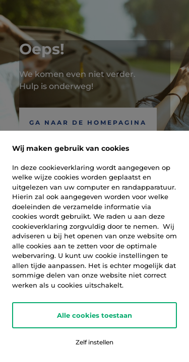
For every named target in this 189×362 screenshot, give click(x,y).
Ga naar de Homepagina (88, 122)
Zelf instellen (94, 342)
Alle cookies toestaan (94, 315)
